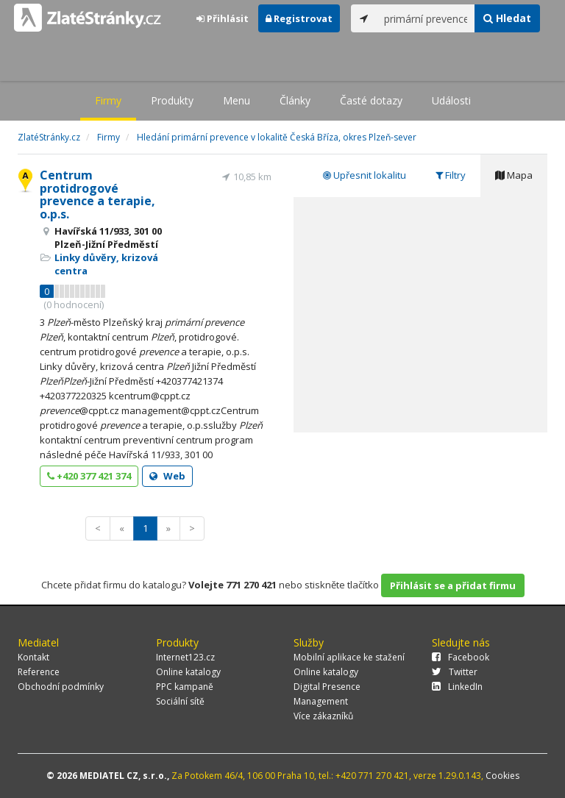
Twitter (454, 672)
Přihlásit (222, 18)
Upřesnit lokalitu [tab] (364, 175)
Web (167, 475)
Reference (39, 672)
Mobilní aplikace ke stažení (349, 657)
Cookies (502, 775)
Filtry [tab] (451, 175)
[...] (426, 18)
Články (295, 100)
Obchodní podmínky (61, 686)
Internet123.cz (185, 657)
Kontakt (33, 657)
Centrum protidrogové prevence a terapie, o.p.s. (97, 194)
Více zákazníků (323, 716)
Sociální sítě (180, 701)
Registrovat (299, 18)
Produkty (172, 100)
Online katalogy (188, 672)
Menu (236, 100)
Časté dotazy (371, 100)
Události (451, 100)
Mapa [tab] (514, 175)
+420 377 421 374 (89, 475)
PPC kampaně (184, 686)
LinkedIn (457, 686)
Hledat (507, 18)
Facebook (460, 657)
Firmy (108, 100)
